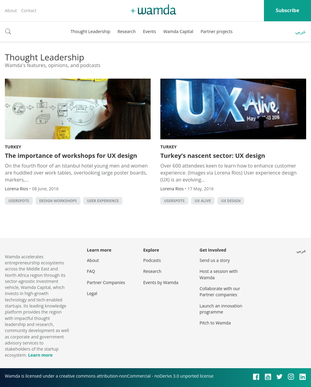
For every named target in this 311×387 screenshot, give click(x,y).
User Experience (103, 200)
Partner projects (216, 31)
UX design (231, 200)
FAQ (91, 271)
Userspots (19, 200)
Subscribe (287, 10)
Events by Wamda (161, 282)
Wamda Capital (178, 31)
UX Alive (203, 200)
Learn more (40, 355)
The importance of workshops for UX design (71, 155)
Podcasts (152, 260)
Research (127, 31)
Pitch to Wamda (215, 323)
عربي (300, 31)
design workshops (58, 200)
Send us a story (215, 260)
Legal (92, 293)
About (11, 10)
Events (149, 31)
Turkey (13, 147)
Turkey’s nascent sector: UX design (212, 155)
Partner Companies (106, 282)
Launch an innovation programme (221, 309)
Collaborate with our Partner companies (220, 291)
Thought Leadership (90, 31)
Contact (28, 10)
